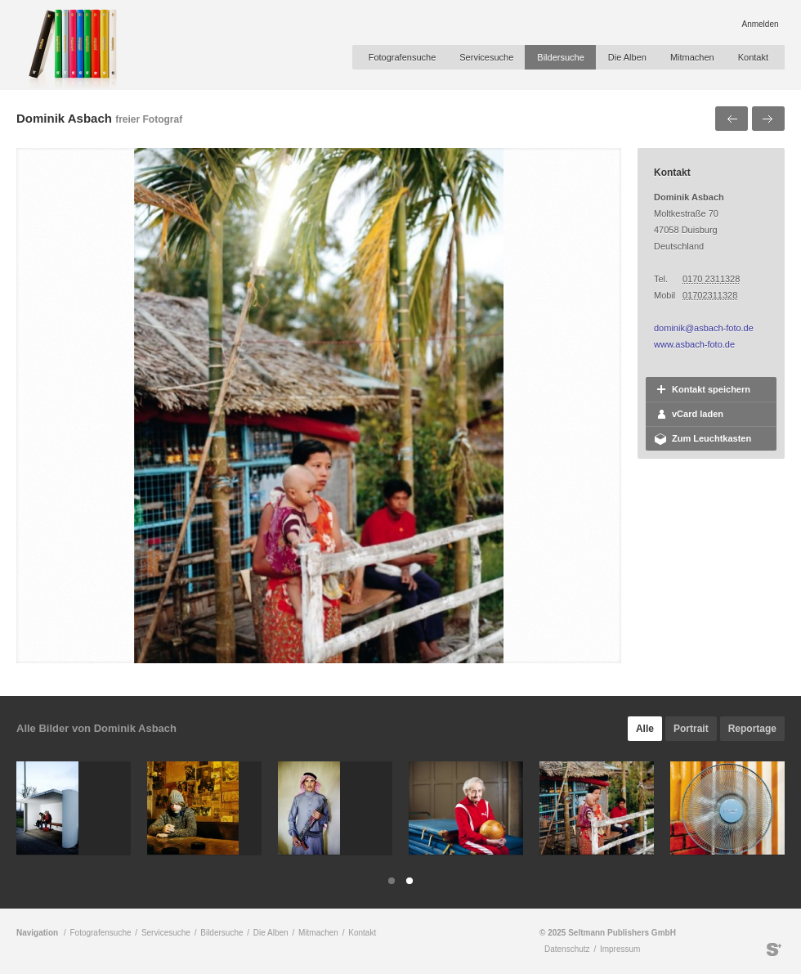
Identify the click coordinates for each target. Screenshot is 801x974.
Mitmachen (692, 57)
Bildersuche (560, 57)
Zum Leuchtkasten (711, 438)
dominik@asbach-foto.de (704, 328)
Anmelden (759, 24)
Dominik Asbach (64, 118)
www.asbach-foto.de (694, 344)
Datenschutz (567, 949)
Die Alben (627, 57)
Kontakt (753, 57)
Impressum (620, 949)
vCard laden (697, 414)
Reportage (752, 728)
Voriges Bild (731, 118)
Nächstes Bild (768, 118)
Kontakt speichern (711, 389)
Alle (645, 728)
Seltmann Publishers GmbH (774, 949)
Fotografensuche (402, 57)
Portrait (691, 728)
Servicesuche (486, 57)
